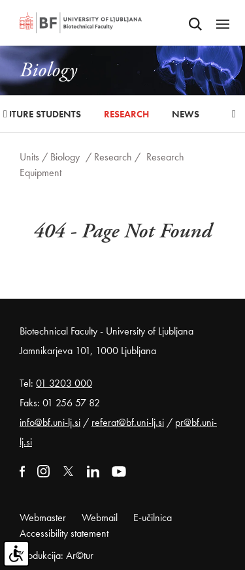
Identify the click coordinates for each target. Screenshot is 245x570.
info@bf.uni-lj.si (50, 422)
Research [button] (126, 114)
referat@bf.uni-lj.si (127, 422)
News (185, 114)
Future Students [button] (41, 114)
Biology (65, 157)
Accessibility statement (64, 533)
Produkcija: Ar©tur (56, 555)
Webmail (100, 517)
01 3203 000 (64, 383)
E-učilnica (152, 517)
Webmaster (43, 517)
